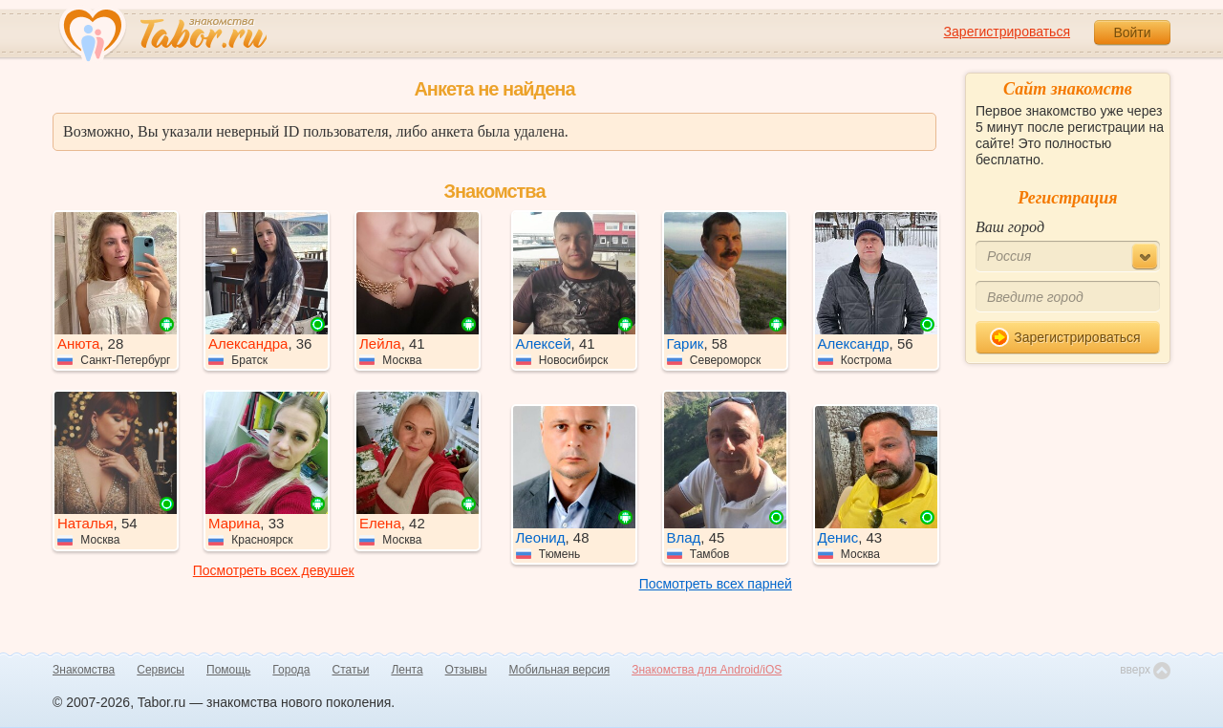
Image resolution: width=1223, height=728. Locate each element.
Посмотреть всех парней (715, 583)
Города (291, 669)
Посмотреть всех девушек (273, 570)
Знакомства (84, 669)
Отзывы (466, 669)
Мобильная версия (560, 669)
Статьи (351, 669)
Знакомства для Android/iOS (707, 669)
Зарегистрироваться (1007, 31)
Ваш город (1010, 227)
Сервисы (160, 669)
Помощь (228, 669)
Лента (406, 669)
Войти (1131, 32)
